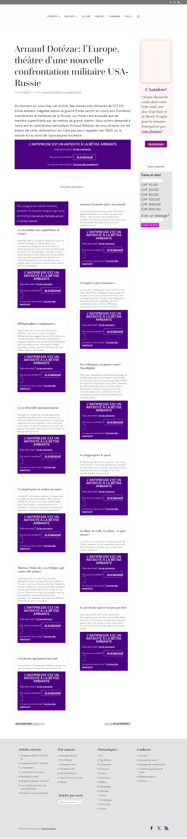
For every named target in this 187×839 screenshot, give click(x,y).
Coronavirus (105, 764)
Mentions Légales (48, 828)
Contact (100, 16)
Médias (103, 782)
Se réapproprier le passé (95, 455)
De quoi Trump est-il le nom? (35, 781)
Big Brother (105, 760)
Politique (104, 791)
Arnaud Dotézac (68, 773)
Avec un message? (155, 215)
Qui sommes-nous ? (148, 760)
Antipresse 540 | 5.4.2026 (34, 763)
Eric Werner (66, 760)
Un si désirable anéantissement (38, 408)
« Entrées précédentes (29, 724)
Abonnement (156, 144)
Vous (127, 16)
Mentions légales (147, 776)
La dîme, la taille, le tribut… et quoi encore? (103, 532)
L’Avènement (27, 767)
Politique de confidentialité (152, 764)
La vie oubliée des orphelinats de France (39, 232)
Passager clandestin (52, 92)
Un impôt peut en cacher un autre (40, 489)
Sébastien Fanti (68, 764)
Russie (103, 808)
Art (101, 755)
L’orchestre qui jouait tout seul (37, 658)
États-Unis (105, 804)
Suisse (103, 795)
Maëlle (63, 782)
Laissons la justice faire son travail (102, 204)
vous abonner (151, 131)
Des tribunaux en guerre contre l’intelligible (100, 366)
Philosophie (105, 786)
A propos (52, 16)
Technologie (106, 799)
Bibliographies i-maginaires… (37, 324)
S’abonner (114, 16)
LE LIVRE (86, 16)
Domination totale (29, 776)
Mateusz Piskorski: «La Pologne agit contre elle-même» (41, 569)
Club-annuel (37, 216)
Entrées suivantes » (118, 724)
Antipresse (24, 92)
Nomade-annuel (54, 216)
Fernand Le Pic (67, 768)
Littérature (105, 777)
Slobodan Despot (73, 92)
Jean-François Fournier (71, 777)
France (103, 773)
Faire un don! (151, 175)
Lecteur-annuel (28, 220)
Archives (69, 16)
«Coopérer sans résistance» (97, 283)
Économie (104, 768)
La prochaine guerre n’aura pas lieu (103, 608)
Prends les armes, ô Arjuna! (34, 793)
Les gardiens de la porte (33, 772)
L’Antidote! (156, 89)
